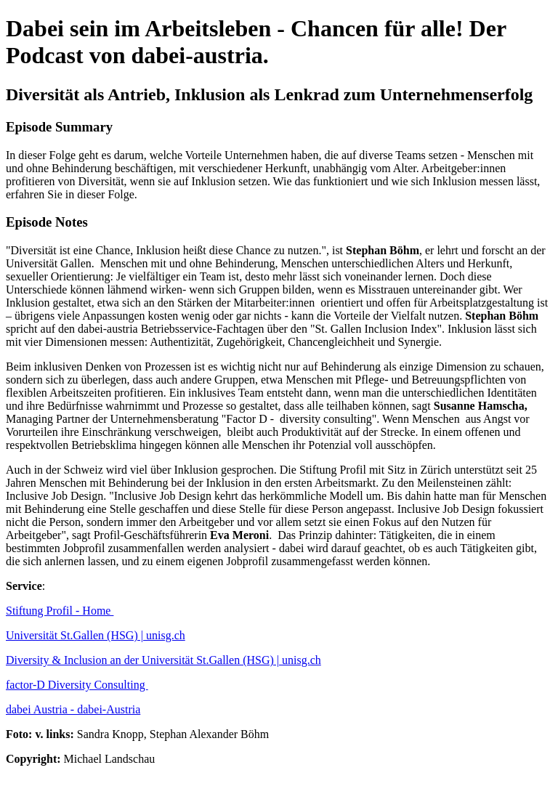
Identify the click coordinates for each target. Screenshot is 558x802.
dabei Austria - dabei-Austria (73, 709)
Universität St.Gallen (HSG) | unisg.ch (95, 635)
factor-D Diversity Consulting (77, 685)
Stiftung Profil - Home (59, 610)
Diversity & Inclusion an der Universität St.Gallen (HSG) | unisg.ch (163, 660)
